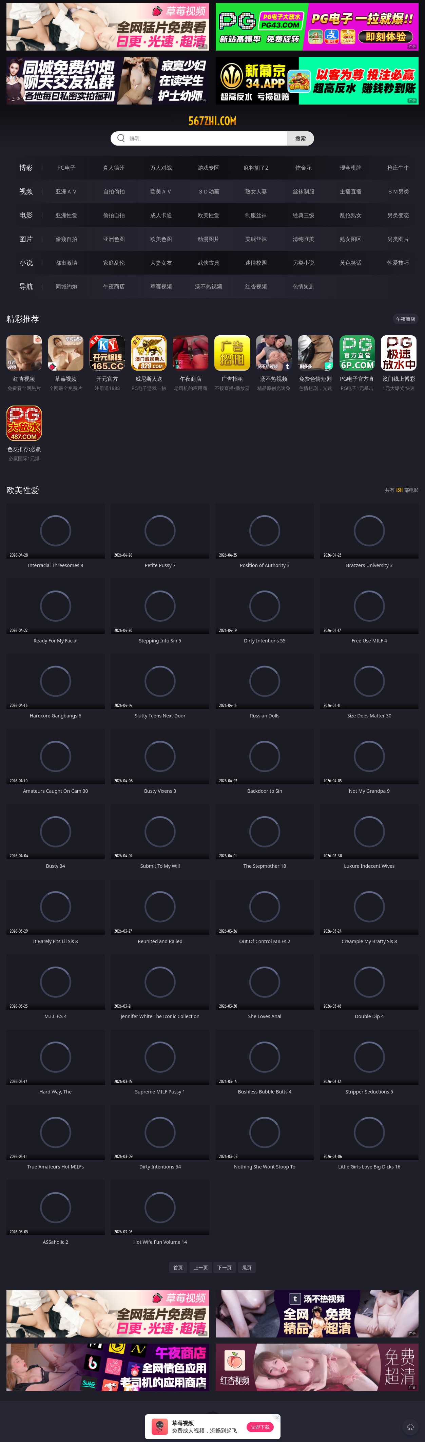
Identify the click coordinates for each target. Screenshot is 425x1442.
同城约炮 (66, 286)
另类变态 (398, 215)
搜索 (300, 138)
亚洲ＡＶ (66, 191)
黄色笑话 (351, 262)
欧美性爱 (208, 215)
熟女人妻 (256, 191)
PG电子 (66, 167)
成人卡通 (161, 215)
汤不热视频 (208, 286)
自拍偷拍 (114, 191)
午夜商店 (114, 286)
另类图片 (398, 239)
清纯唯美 (303, 239)
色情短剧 (303, 286)
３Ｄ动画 (208, 191)
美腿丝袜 (256, 239)
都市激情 (66, 262)
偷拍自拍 (114, 215)
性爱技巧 (398, 262)
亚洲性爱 (66, 215)
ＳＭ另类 (398, 191)
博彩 (26, 167)
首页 (178, 1267)
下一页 (224, 1267)
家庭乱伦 (114, 262)
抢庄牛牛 (398, 167)
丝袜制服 (303, 191)
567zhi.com (212, 121)
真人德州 (114, 167)
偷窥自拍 (66, 239)
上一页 (201, 1267)
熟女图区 (351, 239)
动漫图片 (208, 239)
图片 (26, 238)
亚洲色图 (114, 239)
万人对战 (161, 167)
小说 (26, 262)
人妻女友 (161, 262)
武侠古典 (208, 262)
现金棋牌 (351, 167)
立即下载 (260, 1427)
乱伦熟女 (351, 215)
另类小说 (303, 262)
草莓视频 (161, 286)
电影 (26, 215)
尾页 (247, 1267)
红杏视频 (256, 286)
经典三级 (303, 215)
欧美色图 (161, 239)
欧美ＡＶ (161, 191)
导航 (26, 286)
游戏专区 (208, 167)
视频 (26, 191)
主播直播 (351, 191)
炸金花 (303, 167)
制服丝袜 (256, 215)
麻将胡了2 (256, 167)
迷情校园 (256, 262)
